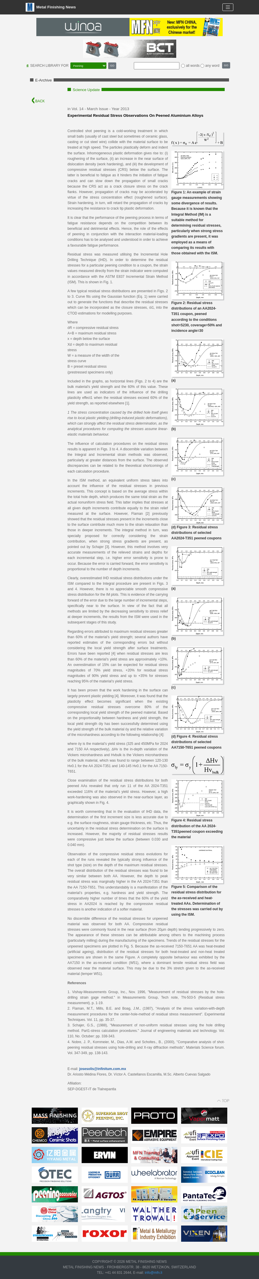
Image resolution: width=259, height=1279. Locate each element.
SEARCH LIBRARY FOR (49, 66)
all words (193, 66)
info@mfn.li (153, 1273)
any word (212, 66)
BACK (38, 101)
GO (112, 65)
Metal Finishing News (51, 7)
